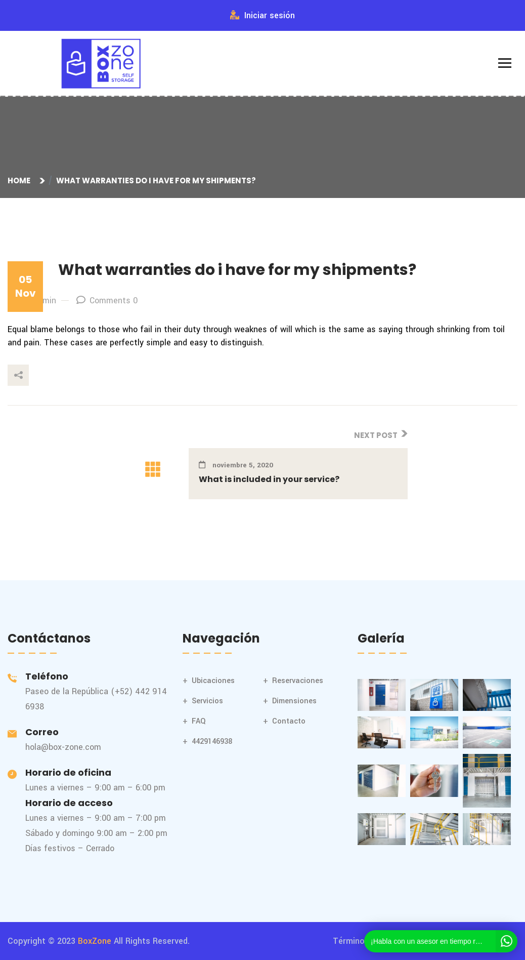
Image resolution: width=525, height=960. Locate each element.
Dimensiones (294, 701)
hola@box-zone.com (63, 747)
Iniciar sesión (262, 15)
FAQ (199, 721)
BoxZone (94, 941)
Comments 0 (107, 300)
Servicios (207, 701)
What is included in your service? (269, 479)
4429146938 (212, 741)
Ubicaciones (213, 680)
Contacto (288, 721)
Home (20, 180)
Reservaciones (297, 680)
